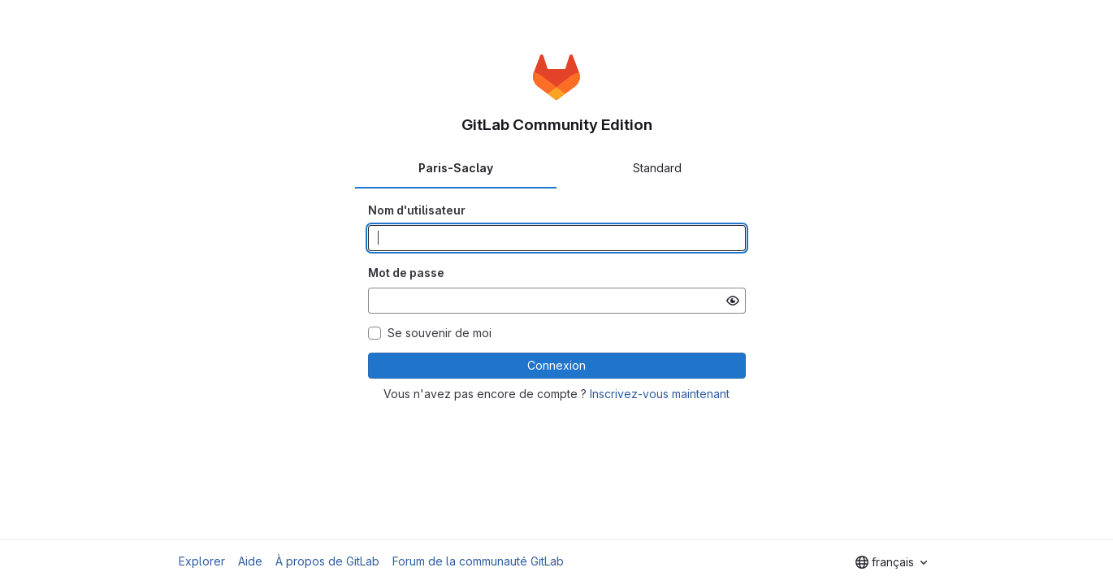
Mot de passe (406, 273)
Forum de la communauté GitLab (478, 561)
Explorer (202, 561)
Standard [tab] (657, 168)
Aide (250, 561)
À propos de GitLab (327, 561)
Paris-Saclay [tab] (455, 168)
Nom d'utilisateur (417, 210)
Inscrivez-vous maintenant (660, 394)
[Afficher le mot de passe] (733, 301)
